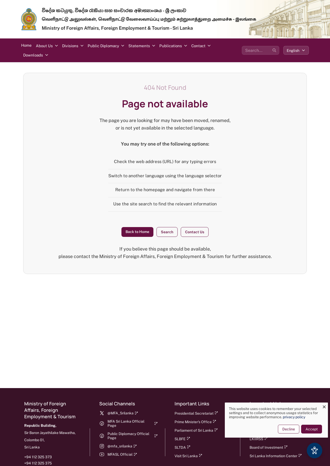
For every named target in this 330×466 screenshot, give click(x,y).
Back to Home (137, 232)
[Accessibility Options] (314, 450)
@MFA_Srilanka (123, 413)
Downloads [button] (33, 55)
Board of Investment (269, 447)
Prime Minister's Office (195, 422)
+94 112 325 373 (38, 457)
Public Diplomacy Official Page (133, 436)
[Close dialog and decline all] (321, 406)
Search (167, 232)
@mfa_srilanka (122, 446)
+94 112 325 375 (38, 463)
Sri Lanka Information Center (276, 456)
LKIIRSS (259, 439)
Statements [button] (139, 46)
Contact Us (194, 232)
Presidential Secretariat (196, 413)
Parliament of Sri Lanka (196, 430)
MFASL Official (122, 454)
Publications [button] (170, 46)
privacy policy (291, 417)
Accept (308, 429)
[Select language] (296, 50)
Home (26, 45)
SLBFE (182, 439)
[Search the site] (260, 50)
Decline (285, 429)
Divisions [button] (70, 46)
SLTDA (183, 447)
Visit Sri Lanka (188, 456)
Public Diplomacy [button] (103, 46)
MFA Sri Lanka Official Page (133, 423)
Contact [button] (198, 46)
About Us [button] (44, 46)
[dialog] (273, 420)
